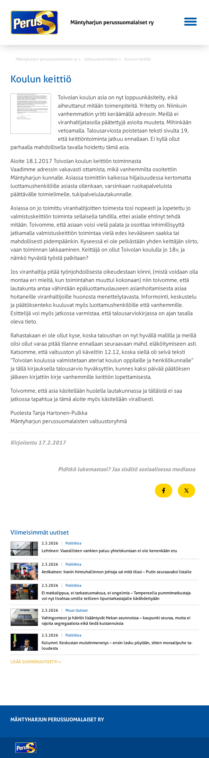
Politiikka (73, 543)
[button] (190, 21)
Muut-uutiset (77, 610)
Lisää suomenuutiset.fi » (35, 661)
